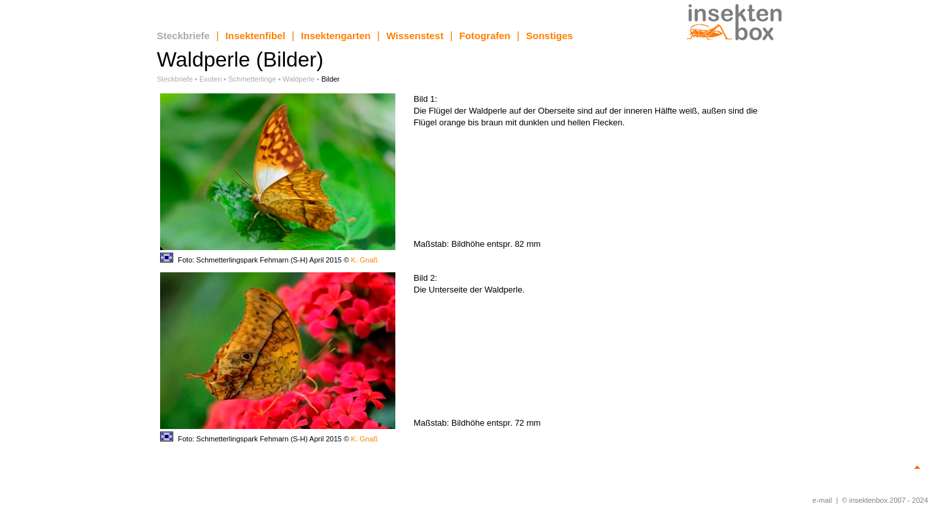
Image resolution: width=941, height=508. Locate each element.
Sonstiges (549, 35)
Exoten (210, 79)
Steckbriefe (183, 35)
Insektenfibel (255, 35)
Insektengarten (336, 35)
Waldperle (299, 79)
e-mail (822, 500)
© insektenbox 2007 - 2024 (885, 500)
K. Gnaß (364, 260)
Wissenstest (414, 35)
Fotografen (484, 35)
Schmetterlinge (252, 79)
